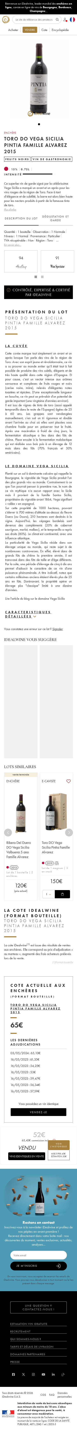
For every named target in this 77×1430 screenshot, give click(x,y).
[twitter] (23, 1374)
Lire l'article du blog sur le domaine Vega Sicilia (35, 598)
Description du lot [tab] (21, 218)
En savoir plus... (12, 245)
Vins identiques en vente (26, 1156)
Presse (15, 1362)
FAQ (51, 1395)
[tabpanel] (38, 238)
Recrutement (20, 1331)
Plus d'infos (10, 209)
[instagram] (33, 1374)
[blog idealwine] (63, 1374)
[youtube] (43, 1374)
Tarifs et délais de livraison (32, 1346)
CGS (43, 1395)
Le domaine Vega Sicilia (37, 466)
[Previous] (8, 832)
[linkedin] (53, 1374)
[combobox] (49, 894)
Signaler (57, 629)
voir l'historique (58, 1145)
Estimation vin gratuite (28, 1324)
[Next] (69, 832)
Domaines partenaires (27, 1354)
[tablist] (38, 218)
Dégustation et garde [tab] (55, 218)
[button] (37, 78)
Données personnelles (64, 1394)
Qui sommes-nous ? (25, 1339)
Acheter (13, 30)
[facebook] (13, 1374)
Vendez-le (38, 1112)
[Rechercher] (36, 19)
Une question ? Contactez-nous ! (39, 1307)
